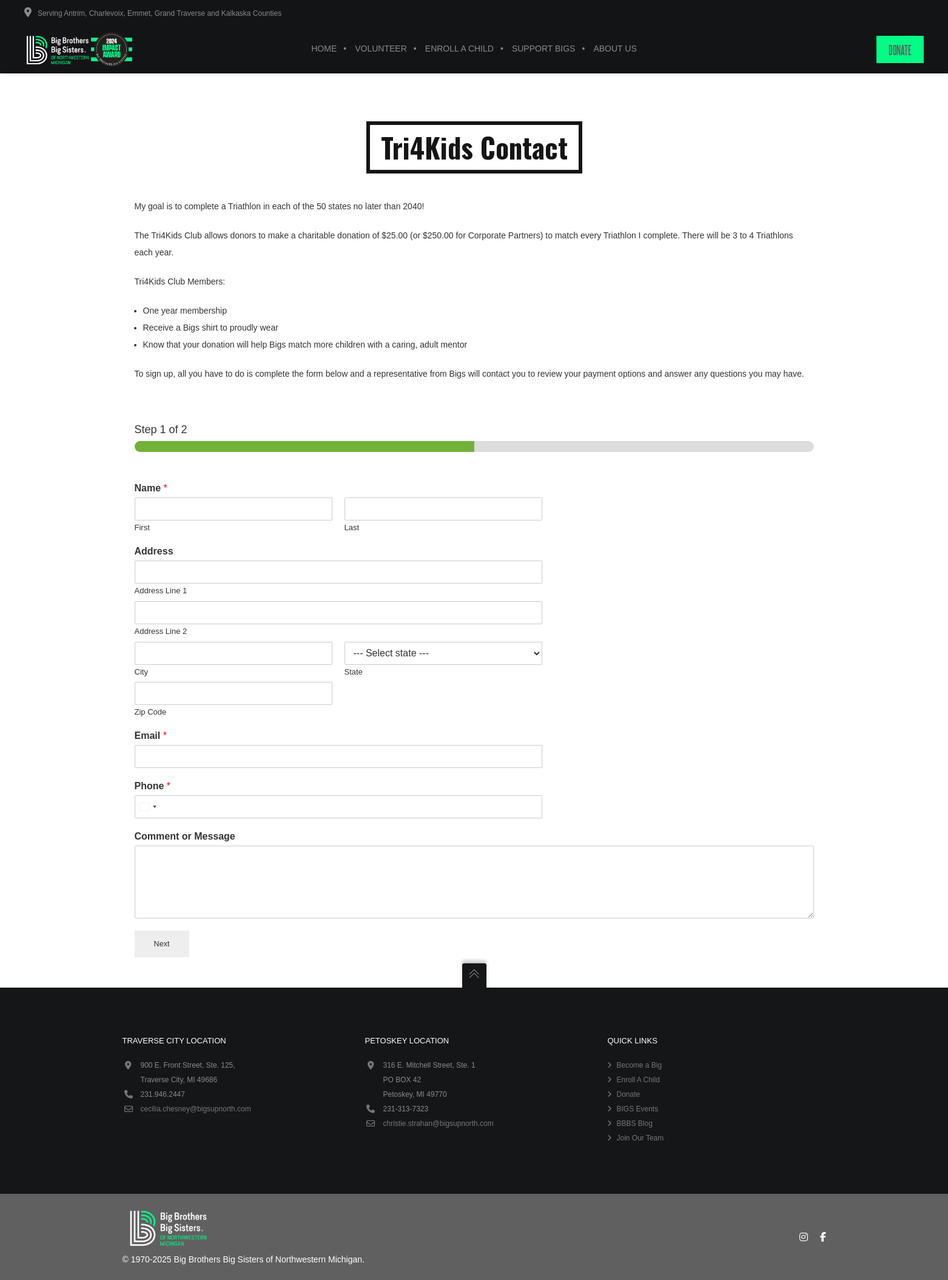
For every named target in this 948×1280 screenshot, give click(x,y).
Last (352, 527)
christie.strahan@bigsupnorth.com (438, 1123)
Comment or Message (185, 836)
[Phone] (338, 806)
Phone (153, 786)
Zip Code (151, 711)
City (141, 671)
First (142, 527)
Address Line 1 (161, 590)
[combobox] (147, 806)
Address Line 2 (161, 631)
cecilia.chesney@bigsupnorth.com (196, 1109)
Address (154, 551)
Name (151, 488)
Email (151, 735)
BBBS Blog (634, 1123)
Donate (628, 1094)
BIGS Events (637, 1109)
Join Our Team (640, 1138)
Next (162, 944)
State (354, 671)
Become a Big (639, 1065)
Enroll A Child (637, 1080)
